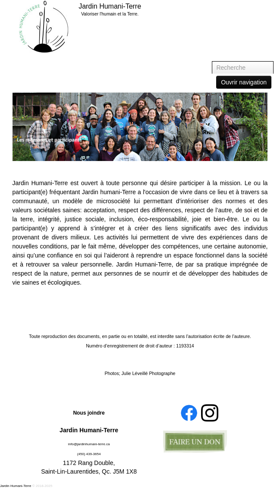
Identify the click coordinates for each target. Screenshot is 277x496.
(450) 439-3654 (89, 454)
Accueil (240, 6)
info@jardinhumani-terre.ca (89, 444)
